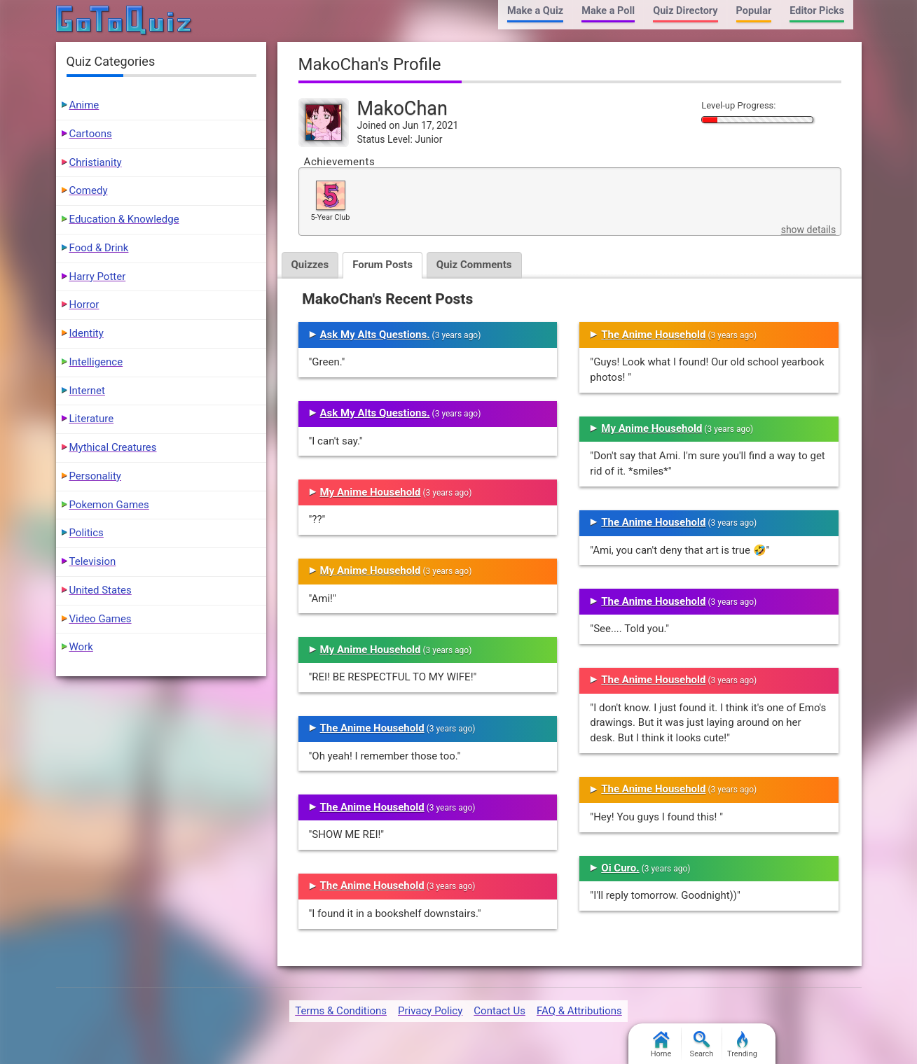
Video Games (100, 618)
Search (702, 1044)
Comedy (88, 190)
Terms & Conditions (341, 1010)
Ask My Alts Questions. (375, 334)
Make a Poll (608, 11)
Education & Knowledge (124, 219)
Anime (84, 105)
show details (808, 229)
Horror (84, 304)
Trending (742, 1044)
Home (661, 1044)
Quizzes (310, 264)
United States (100, 590)
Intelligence (96, 362)
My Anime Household (370, 492)
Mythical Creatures (113, 447)
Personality (95, 476)
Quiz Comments (474, 264)
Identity (86, 333)
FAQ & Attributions (579, 1010)
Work (81, 646)
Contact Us (499, 1010)
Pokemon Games (109, 504)
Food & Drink (99, 247)
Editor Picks (817, 11)
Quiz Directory (685, 11)
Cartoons (90, 133)
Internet (87, 390)
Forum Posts (382, 264)
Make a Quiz (535, 11)
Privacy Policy (430, 1010)
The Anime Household (372, 728)
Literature (91, 418)
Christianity (95, 162)
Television (92, 561)
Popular (754, 11)
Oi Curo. (620, 868)
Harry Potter (97, 276)
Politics (86, 532)
